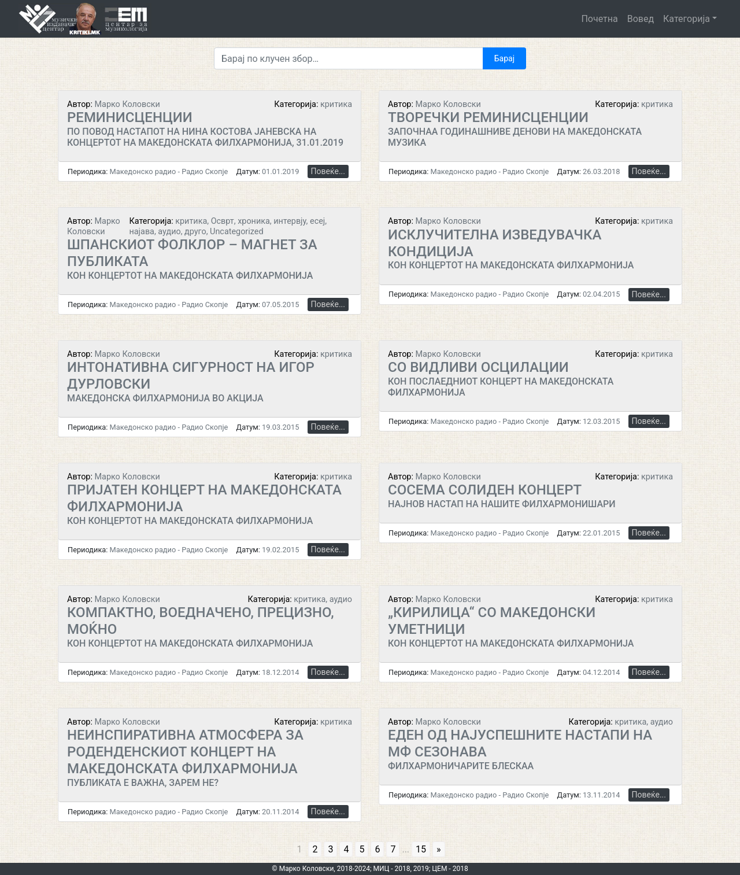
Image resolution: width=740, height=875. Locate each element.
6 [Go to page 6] (377, 849)
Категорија (686, 18)
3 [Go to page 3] (330, 849)
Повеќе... (328, 171)
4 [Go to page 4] (346, 849)
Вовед (640, 18)
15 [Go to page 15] (421, 849)
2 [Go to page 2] (314, 849)
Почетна (599, 18)
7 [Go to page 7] (392, 849)
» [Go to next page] (438, 849)
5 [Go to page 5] (361, 849)
